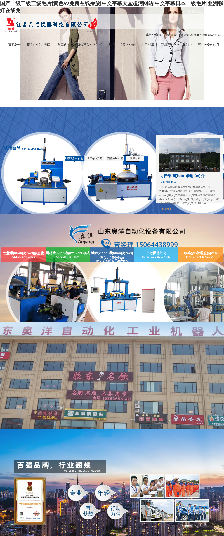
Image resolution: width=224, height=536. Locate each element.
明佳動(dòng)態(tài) (74, 159)
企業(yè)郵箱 (153, 34)
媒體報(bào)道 (115, 158)
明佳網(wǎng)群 (211, 34)
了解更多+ (165, 208)
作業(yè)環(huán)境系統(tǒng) (182, 34)
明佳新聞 (12, 148)
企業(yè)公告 (94, 158)
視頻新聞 (135, 158)
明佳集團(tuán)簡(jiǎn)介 (182, 175)
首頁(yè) (14, 44)
